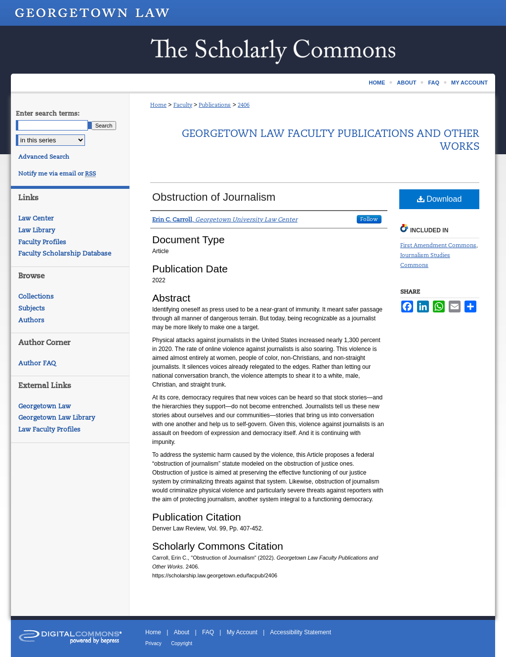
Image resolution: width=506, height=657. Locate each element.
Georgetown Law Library (56, 417)
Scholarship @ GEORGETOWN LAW (253, 50)
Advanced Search (43, 156)
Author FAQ (37, 363)
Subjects (31, 308)
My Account (242, 632)
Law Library (36, 230)
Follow (369, 219)
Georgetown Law (44, 406)
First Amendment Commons (438, 245)
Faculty (182, 104)
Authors (31, 320)
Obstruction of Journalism (213, 197)
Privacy (153, 643)
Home (158, 104)
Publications (215, 104)
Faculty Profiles (42, 242)
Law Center (36, 218)
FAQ (208, 632)
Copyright (181, 643)
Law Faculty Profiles (49, 429)
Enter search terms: (48, 113)
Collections (36, 296)
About (181, 632)
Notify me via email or (57, 173)
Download (439, 199)
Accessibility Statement (300, 632)
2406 (244, 104)
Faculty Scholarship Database (64, 253)
